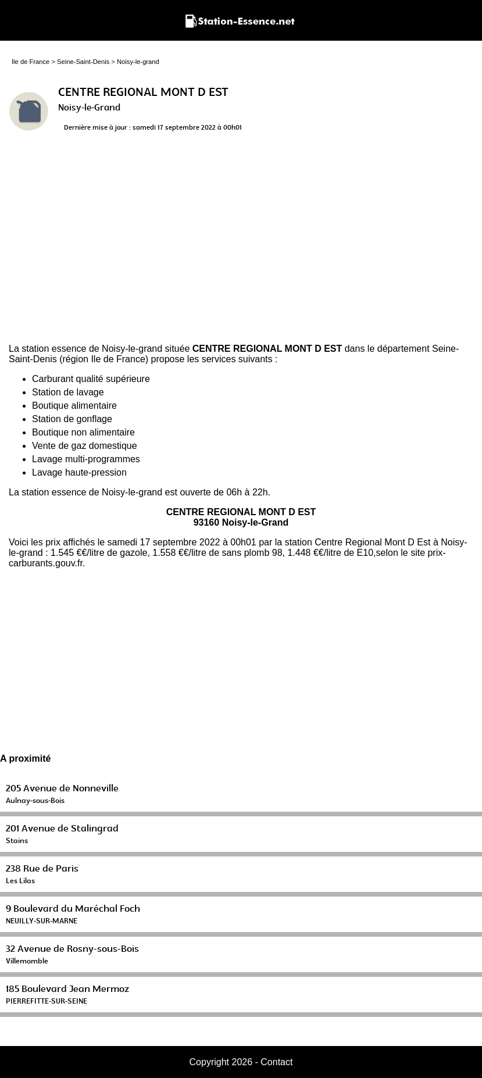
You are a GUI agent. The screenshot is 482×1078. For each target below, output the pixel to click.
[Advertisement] (241, 241)
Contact (276, 1062)
